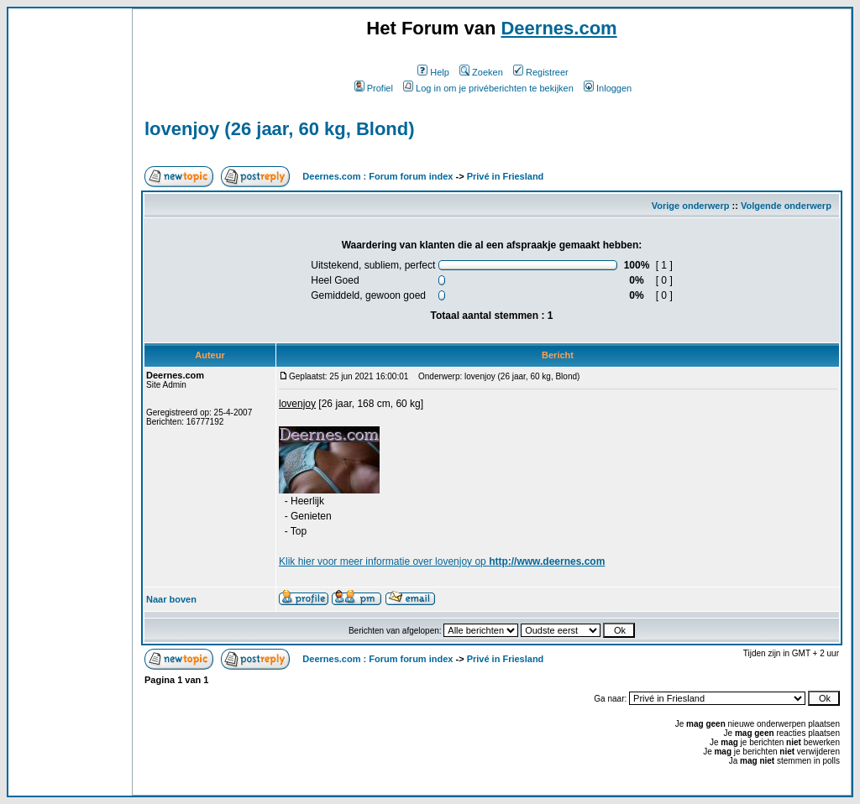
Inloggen (608, 88)
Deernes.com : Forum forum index (377, 176)
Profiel (373, 88)
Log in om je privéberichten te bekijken (488, 88)
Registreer (541, 72)
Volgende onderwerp (786, 206)
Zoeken (481, 72)
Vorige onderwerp (691, 206)
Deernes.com (558, 28)
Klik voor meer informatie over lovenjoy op (442, 561)
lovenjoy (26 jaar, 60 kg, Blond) (279, 128)
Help (433, 72)
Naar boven (171, 599)
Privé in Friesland (505, 176)
